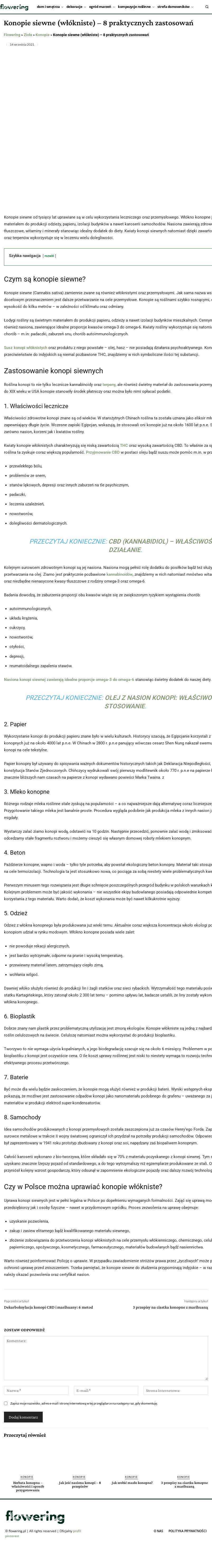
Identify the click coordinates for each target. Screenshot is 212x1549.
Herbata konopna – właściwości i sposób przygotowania (28, 1486)
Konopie (43, 35)
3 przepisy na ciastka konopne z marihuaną (170, 1307)
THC (124, 445)
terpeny (109, 384)
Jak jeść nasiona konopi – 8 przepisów (80, 1484)
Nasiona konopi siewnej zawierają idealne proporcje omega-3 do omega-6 (69, 679)
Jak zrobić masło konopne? (132, 1482)
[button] (207, 7)
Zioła (28, 35)
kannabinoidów (120, 574)
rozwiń (49, 256)
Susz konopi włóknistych (25, 347)
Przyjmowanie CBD (103, 452)
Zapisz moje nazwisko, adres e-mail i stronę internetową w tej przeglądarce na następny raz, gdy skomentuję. (84, 1403)
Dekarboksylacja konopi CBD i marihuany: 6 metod (48, 1307)
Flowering (12, 35)
